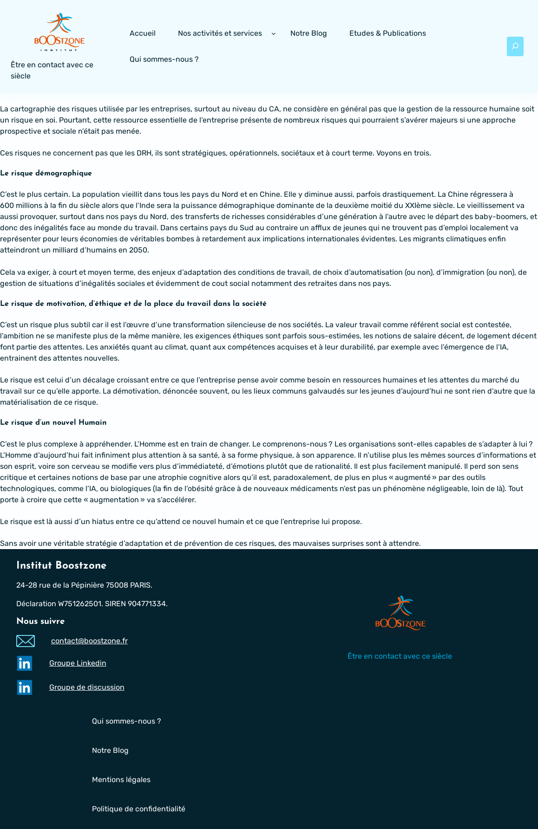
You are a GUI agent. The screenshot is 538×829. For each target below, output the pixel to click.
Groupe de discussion (86, 687)
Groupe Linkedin (77, 663)
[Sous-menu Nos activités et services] (273, 33)
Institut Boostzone (61, 566)
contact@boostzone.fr (89, 641)
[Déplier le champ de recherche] (515, 46)
